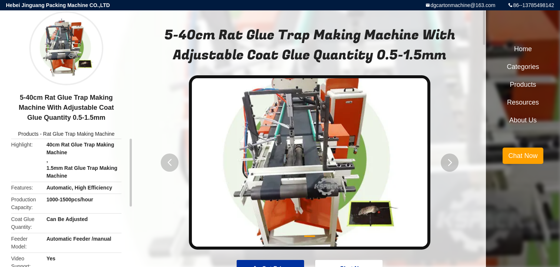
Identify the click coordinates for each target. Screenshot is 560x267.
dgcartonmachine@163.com (462, 5)
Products (28, 134)
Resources (523, 102)
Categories (523, 66)
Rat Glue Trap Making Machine (78, 134)
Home (523, 49)
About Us (523, 120)
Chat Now (522, 155)
